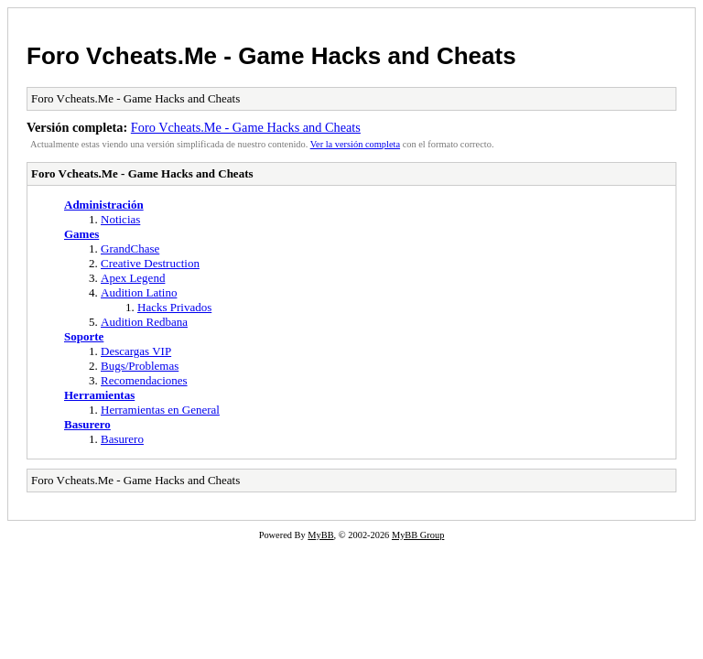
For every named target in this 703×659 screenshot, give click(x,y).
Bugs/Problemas (139, 366)
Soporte (83, 336)
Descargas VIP (136, 351)
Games (81, 234)
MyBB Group (418, 535)
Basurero (87, 424)
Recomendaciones (144, 380)
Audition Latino (139, 292)
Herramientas (99, 395)
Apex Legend (133, 278)
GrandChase (130, 248)
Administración (104, 204)
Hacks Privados (174, 307)
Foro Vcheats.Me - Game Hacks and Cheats (271, 56)
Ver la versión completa (355, 144)
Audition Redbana (144, 322)
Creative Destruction (150, 263)
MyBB (320, 535)
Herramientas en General (160, 409)
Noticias (120, 219)
